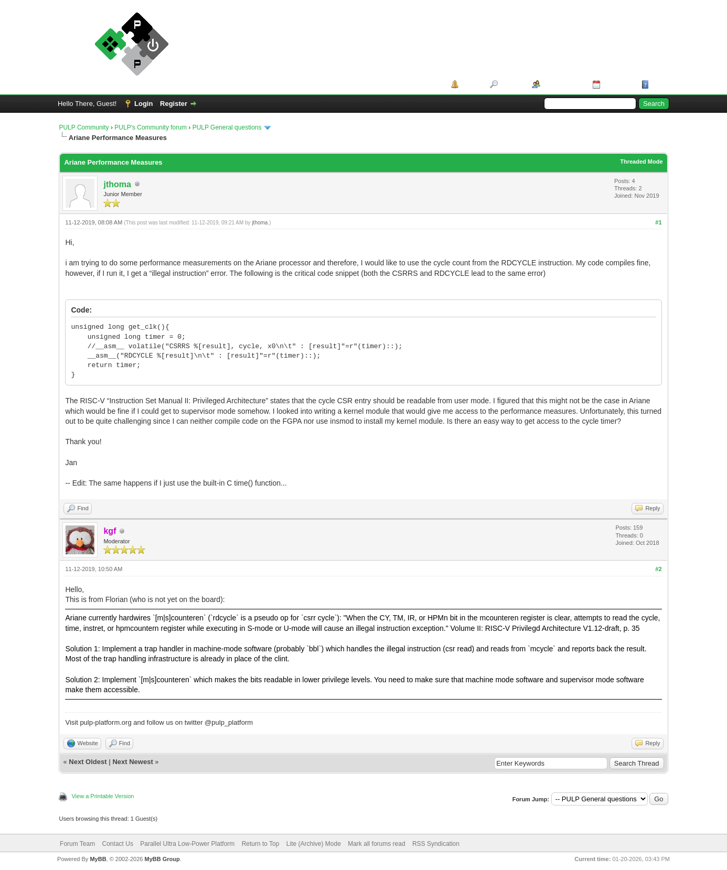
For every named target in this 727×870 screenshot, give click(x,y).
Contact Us (117, 843)
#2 (658, 569)
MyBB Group (162, 859)
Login (143, 104)
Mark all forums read (376, 843)
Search (511, 84)
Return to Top (261, 843)
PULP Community (84, 127)
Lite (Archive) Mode (313, 843)
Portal (470, 84)
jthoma (117, 184)
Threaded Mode (641, 161)
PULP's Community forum (150, 127)
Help (658, 84)
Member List (562, 84)
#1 (658, 222)
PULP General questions (227, 127)
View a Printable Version (102, 796)
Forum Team (77, 843)
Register (173, 104)
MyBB (98, 859)
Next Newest (132, 762)
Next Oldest (87, 762)
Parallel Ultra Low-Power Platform (187, 843)
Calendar (617, 84)
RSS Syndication (435, 843)
